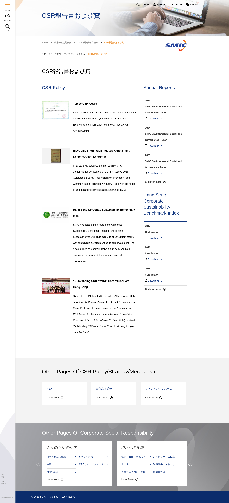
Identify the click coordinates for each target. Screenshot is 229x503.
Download (153, 118)
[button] (190, 463)
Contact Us (177, 4)
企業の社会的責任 (62, 42)
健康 (49, 464)
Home (45, 42)
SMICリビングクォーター (92, 464)
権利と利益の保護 (56, 456)
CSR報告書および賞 (114, 42)
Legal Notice (68, 496)
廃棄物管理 (159, 472)
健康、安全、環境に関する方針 (135, 456)
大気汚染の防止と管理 (133, 472)
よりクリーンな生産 (164, 456)
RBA (44, 54)
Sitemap (54, 496)
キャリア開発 (85, 456)
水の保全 (126, 464)
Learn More (53, 397)
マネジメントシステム (74, 54)
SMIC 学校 (52, 472)
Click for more (153, 182)
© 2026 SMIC (39, 496)
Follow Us (195, 4)
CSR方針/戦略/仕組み (88, 42)
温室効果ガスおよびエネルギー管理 (167, 464)
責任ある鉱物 (55, 54)
